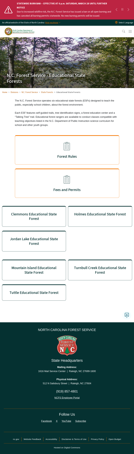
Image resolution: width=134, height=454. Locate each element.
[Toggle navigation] (130, 31)
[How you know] (52, 23)
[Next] (128, 10)
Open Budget (115, 439)
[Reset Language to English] (116, 23)
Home (4, 92)
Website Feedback (32, 439)
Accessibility (51, 439)
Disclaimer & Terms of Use (74, 439)
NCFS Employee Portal (67, 397)
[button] (122, 31)
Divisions (14, 92)
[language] (126, 23)
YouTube (66, 421)
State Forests (47, 92)
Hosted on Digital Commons (67, 447)
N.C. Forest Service (30, 92)
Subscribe (80, 421)
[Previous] (116, 10)
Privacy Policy (97, 439)
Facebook (46, 421)
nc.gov (16, 439)
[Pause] (122, 10)
